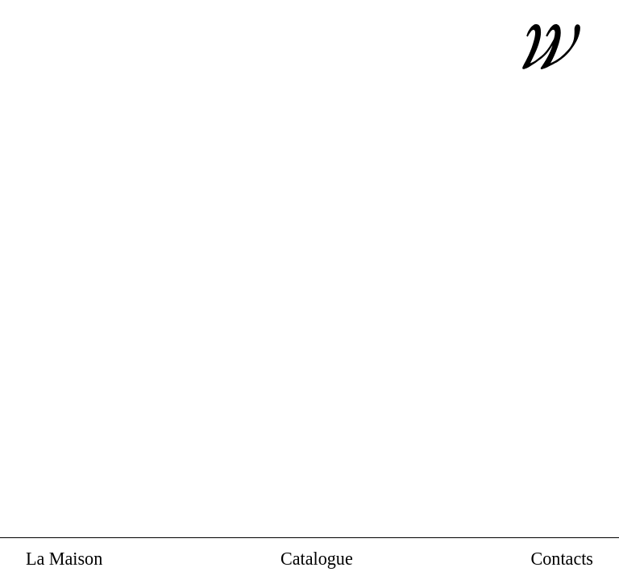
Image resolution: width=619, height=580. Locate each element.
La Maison (64, 559)
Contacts (562, 559)
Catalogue (316, 559)
